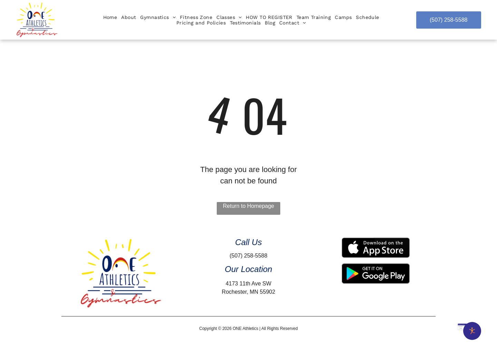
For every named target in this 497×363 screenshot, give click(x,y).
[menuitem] (110, 17)
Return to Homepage (248, 206)
